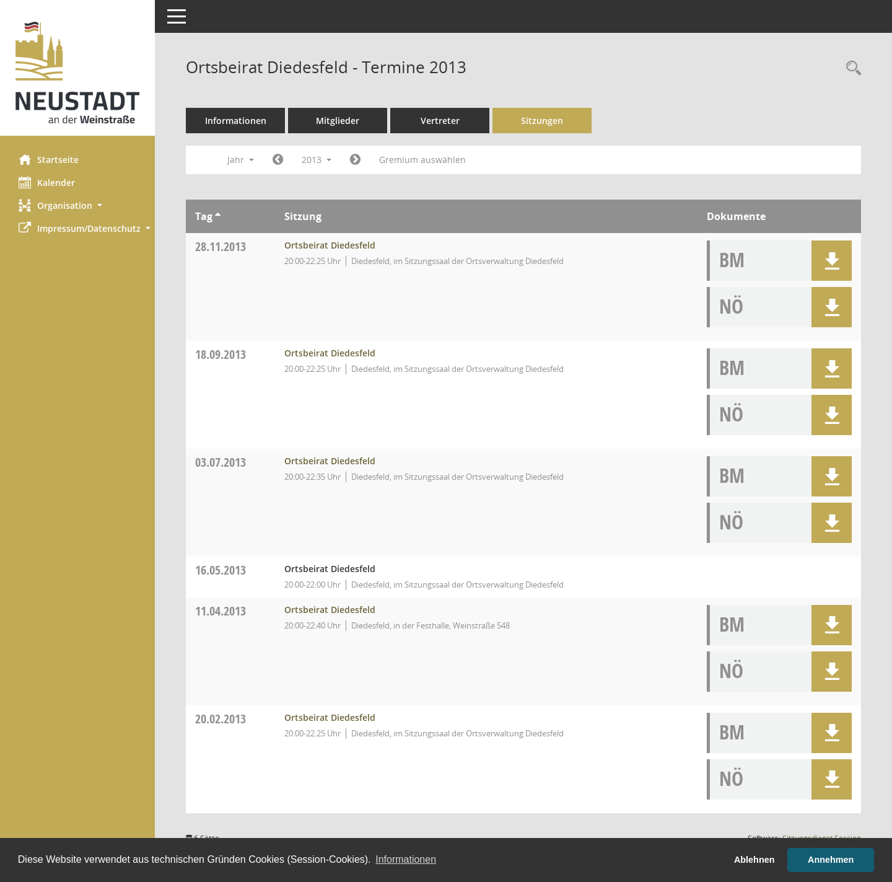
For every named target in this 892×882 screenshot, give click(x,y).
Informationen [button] (405, 859)
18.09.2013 (220, 354)
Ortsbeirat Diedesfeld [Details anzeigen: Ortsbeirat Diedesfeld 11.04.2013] (329, 609)
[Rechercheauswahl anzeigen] (850, 68)
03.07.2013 (220, 462)
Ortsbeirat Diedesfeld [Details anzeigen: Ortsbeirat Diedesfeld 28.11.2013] (329, 245)
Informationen (235, 120)
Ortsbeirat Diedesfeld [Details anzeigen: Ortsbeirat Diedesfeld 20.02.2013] (329, 717)
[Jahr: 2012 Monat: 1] (277, 160)
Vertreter (440, 120)
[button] (77, 205)
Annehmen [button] (831, 860)
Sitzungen (542, 120)
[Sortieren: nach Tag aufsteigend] (218, 216)
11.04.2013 (220, 610)
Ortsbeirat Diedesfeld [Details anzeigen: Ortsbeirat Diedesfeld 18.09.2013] (329, 353)
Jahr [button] (240, 159)
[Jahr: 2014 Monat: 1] (355, 160)
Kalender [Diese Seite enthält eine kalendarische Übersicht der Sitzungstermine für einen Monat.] (47, 182)
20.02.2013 (220, 718)
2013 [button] (316, 159)
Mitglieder (337, 120)
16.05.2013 (220, 570)
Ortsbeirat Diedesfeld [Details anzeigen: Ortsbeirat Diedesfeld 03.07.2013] (329, 461)
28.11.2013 (220, 246)
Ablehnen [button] (754, 860)
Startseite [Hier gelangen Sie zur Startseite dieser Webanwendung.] (49, 159)
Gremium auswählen (422, 159)
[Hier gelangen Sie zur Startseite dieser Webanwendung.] (77, 72)
